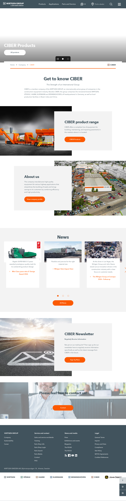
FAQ (35, 461)
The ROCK (68, 451)
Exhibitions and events (72, 441)
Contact (63, 408)
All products (15, 52)
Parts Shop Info (39, 444)
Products (42, 4)
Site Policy (98, 451)
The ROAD (68, 448)
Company (22, 65)
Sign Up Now (75, 360)
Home (12, 65)
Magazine (68, 444)
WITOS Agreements (101, 454)
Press (66, 438)
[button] (58, 58)
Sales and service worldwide (44, 438)
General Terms (99, 438)
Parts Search (38, 451)
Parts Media (38, 454)
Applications (54, 4)
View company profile (35, 199)
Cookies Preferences (101, 458)
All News (63, 303)
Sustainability (8, 441)
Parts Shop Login (40, 448)
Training (37, 441)
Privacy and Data (100, 444)
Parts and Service (69, 4)
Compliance (99, 448)
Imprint (97, 441)
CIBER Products (74, 139)
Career (6, 444)
